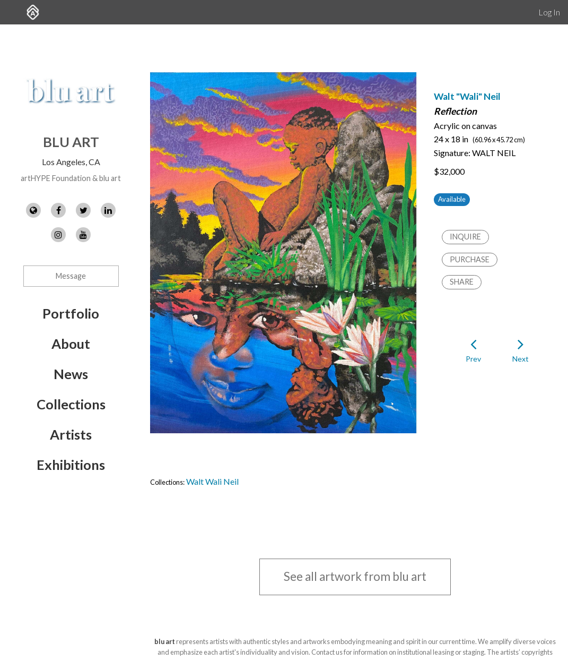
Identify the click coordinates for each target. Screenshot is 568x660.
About (70, 344)
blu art (71, 142)
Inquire (465, 236)
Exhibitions (71, 465)
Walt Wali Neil (212, 481)
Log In (549, 12)
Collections (71, 404)
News (71, 374)
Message (71, 275)
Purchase (470, 259)
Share (462, 281)
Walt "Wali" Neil (467, 96)
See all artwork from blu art (355, 576)
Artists (71, 434)
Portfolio (70, 313)
